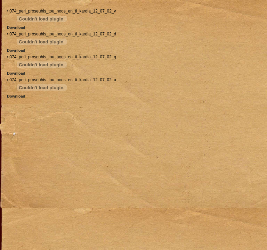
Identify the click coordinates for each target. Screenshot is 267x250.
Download (16, 27)
